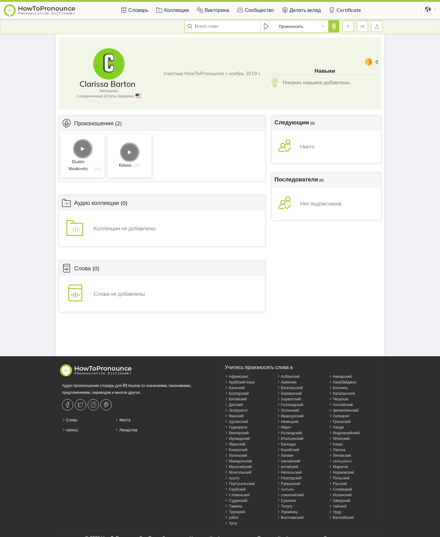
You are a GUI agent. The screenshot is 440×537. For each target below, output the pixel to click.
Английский (341, 404)
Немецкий (288, 421)
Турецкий (235, 511)
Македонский (238, 461)
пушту (232, 478)
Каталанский (342, 393)
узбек (231, 517)
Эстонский (288, 410)
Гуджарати (236, 427)
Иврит (284, 427)
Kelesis (125, 165)
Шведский (339, 500)
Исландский (289, 432)
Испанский (340, 495)
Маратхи (338, 466)
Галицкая (339, 416)
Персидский (289, 478)
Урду (335, 511)
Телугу (284, 506)
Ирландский (237, 438)
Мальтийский (238, 466)
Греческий (339, 421)
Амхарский (340, 376)
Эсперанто (236, 410)
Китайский (236, 399)
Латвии (285, 455)
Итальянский (290, 438)
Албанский (288, 376)
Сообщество (254, 10)
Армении (287, 382)
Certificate (344, 10)
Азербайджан (342, 382)
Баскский (235, 387)
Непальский (289, 472)
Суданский (236, 500)
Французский (290, 416)
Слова (69, 420)
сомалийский (290, 495)
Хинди (336, 427)
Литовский (340, 455)
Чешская (338, 399)
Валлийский (341, 517)
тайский (337, 506)
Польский (339, 478)
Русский (338, 483)
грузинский (236, 421)
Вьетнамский (290, 517)
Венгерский (236, 432)
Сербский (235, 489)
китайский (287, 466)
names (70, 430)
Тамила (233, 506)
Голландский (290, 404)
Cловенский (237, 495)
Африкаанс (236, 376)
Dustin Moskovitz (78, 165)
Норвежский (341, 472)
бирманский (289, 393)
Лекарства (126, 430)
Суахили (286, 500)
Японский (339, 438)
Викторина (212, 10)
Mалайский (288, 461)
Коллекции (172, 10)
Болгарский (236, 393)
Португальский (239, 483)
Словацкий (340, 489)
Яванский (235, 444)
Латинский (236, 455)
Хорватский (289, 399)
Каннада (286, 444)
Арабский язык (239, 382)
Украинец (287, 511)
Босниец (338, 387)
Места (122, 420)
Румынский (288, 483)
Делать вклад (300, 10)
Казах (336, 444)
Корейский (288, 449)
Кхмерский (236, 449)
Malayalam (340, 461)
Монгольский (238, 472)
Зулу (231, 523)
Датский (234, 404)
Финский (234, 416)
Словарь (133, 10)
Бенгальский (290, 387)
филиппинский (343, 410)
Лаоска (337, 449)
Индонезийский (344, 432)
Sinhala (285, 489)
